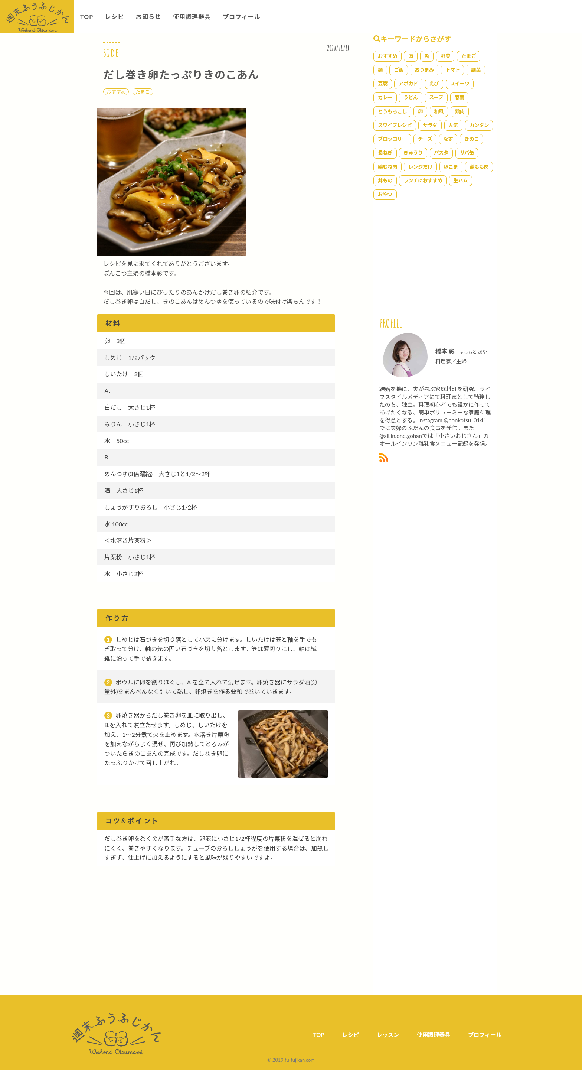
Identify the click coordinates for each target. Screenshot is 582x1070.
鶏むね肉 (387, 167)
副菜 (476, 70)
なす (448, 139)
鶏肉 (460, 111)
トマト (452, 70)
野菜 (445, 56)
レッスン (388, 1034)
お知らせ (148, 16)
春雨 (459, 97)
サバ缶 (467, 153)
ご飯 (398, 70)
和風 (439, 111)
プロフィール (242, 16)
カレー (385, 97)
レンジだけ (420, 167)
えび (434, 84)
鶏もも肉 (479, 167)
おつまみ (424, 70)
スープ (436, 97)
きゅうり (413, 153)
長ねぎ (385, 153)
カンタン (479, 125)
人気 (453, 125)
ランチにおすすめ (422, 180)
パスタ (441, 153)
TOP (86, 16)
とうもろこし (392, 111)
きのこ (471, 139)
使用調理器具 (192, 16)
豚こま (451, 167)
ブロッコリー (392, 139)
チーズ (425, 139)
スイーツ (460, 84)
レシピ (114, 16)
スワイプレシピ (395, 125)
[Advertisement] (229, 937)
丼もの (385, 180)
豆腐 (383, 84)
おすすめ (116, 92)
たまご (142, 92)
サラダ (430, 125)
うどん (410, 97)
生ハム (460, 180)
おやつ (385, 194)
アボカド (408, 84)
